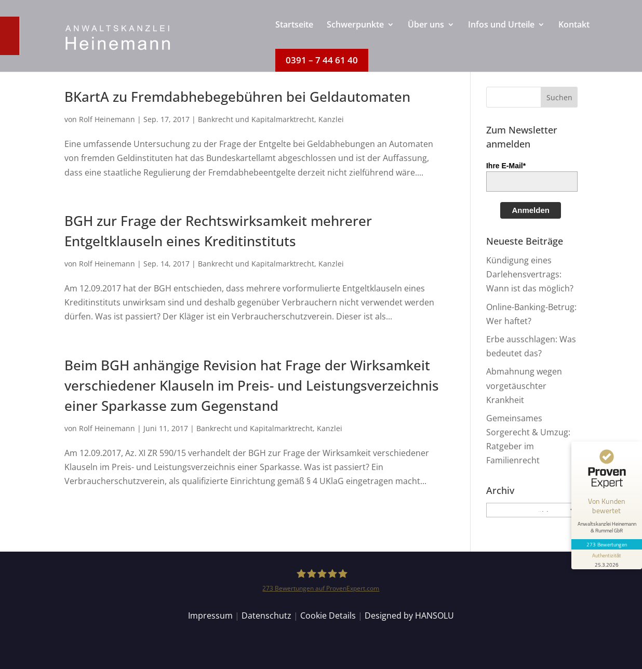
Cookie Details (328, 615)
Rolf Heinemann (107, 119)
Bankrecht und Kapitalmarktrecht (256, 119)
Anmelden (531, 210)
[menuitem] (294, 35)
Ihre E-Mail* (506, 166)
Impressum (210, 615)
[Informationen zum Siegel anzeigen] (606, 559)
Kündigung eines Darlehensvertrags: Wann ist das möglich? (529, 274)
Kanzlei (331, 119)
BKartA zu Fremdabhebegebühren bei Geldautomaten (237, 96)
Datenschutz (266, 615)
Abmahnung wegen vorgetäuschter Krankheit (524, 385)
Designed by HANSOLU (409, 615)
